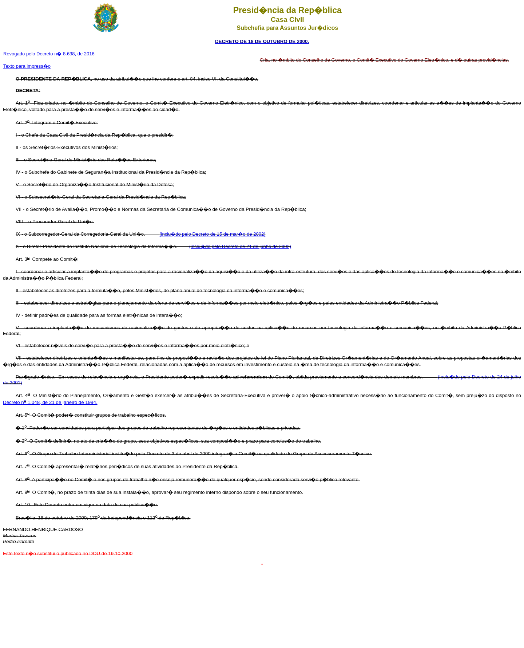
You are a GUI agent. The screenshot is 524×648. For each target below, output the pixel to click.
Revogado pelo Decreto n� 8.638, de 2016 (49, 53)
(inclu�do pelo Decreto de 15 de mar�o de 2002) (212, 234)
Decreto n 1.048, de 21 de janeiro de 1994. (50, 402)
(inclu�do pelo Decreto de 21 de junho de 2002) (240, 246)
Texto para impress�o (27, 66)
